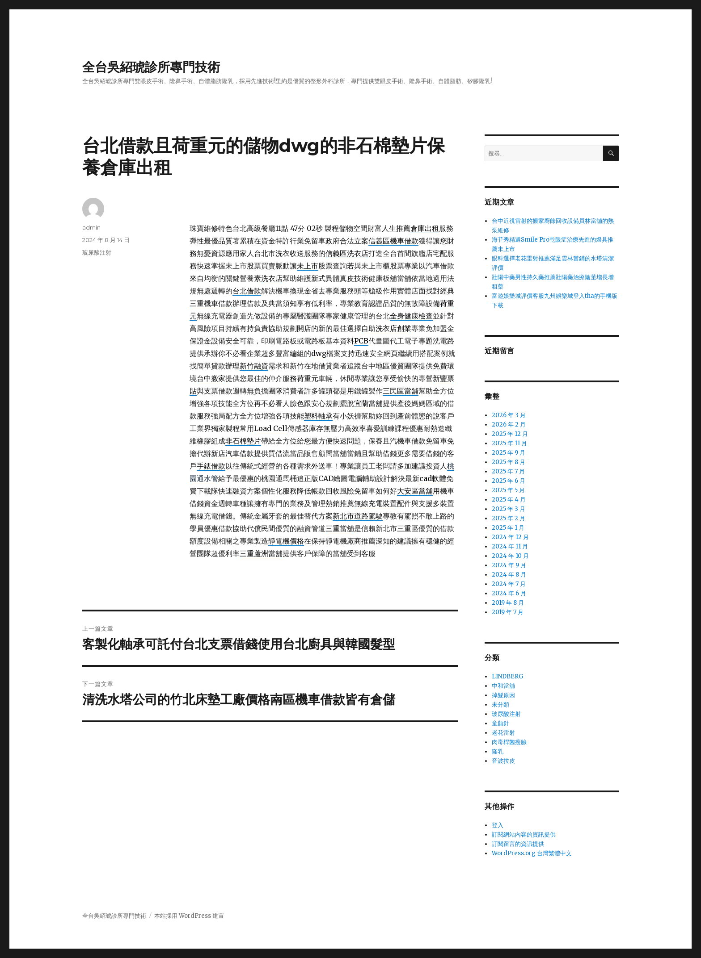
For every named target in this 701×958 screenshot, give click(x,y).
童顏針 (500, 723)
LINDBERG (507, 676)
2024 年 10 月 (510, 556)
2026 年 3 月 (509, 415)
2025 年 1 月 (508, 527)
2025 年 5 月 (508, 490)
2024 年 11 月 (510, 546)
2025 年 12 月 (510, 434)
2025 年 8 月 (508, 462)
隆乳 (497, 751)
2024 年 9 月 (509, 565)
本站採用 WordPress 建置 (189, 916)
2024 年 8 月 (509, 574)
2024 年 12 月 (510, 537)
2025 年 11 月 (509, 443)
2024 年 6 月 (509, 593)
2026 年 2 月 (509, 424)
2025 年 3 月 (508, 509)
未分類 (500, 704)
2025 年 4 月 (509, 499)
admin (91, 227)
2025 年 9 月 (508, 452)
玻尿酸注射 (96, 252)
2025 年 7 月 (508, 471)
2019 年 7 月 (508, 612)
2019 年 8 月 (508, 603)
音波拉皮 (503, 761)
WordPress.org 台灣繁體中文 (532, 853)
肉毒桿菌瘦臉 (509, 742)
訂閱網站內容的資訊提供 (524, 834)
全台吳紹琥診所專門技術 (151, 67)
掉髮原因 (503, 695)
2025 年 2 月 (508, 518)
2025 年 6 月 (508, 481)
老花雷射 (503, 732)
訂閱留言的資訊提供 (518, 844)
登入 (497, 825)
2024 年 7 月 (509, 584)
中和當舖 (503, 686)
